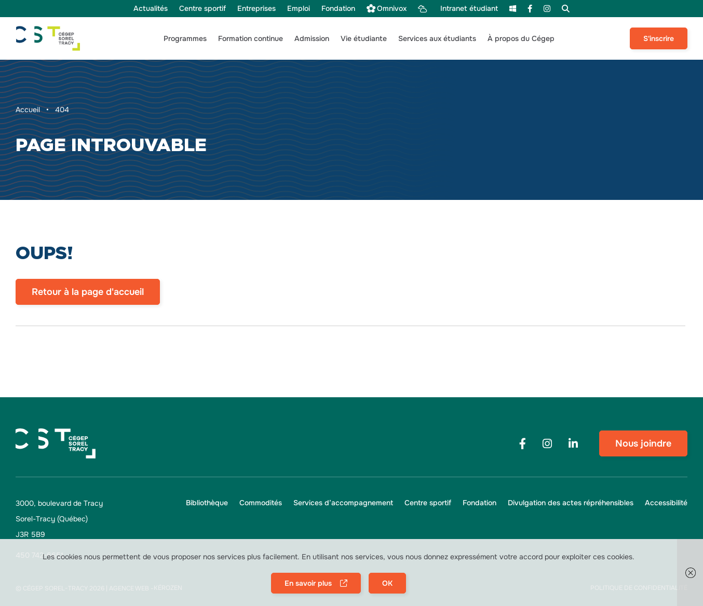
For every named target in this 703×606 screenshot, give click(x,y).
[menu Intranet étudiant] (458, 8)
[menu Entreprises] (256, 8)
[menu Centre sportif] (202, 8)
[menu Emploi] (298, 8)
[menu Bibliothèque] (207, 502)
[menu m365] (513, 9)
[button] (185, 38)
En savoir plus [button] (308, 583)
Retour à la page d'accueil (88, 292)
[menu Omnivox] (386, 8)
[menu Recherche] (565, 9)
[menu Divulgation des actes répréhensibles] (570, 502)
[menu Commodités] (261, 502)
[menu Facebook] (530, 9)
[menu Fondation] (338, 8)
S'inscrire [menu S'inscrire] (658, 38)
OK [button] (387, 583)
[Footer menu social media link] (522, 444)
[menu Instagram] (547, 9)
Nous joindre (643, 443)
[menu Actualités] (150, 8)
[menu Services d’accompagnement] (343, 502)
